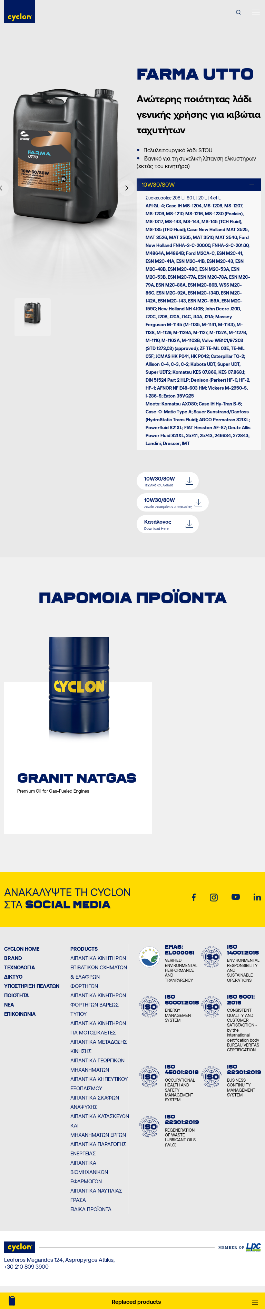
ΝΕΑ (9, 1005)
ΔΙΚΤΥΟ (13, 977)
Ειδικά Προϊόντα (90, 1209)
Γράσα (78, 1200)
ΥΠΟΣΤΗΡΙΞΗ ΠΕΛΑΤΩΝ (31, 986)
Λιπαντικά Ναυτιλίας (96, 1191)
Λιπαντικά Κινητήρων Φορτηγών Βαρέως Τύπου (98, 1004)
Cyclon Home (21, 949)
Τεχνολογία (19, 967)
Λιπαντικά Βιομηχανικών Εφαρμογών (89, 1172)
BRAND (13, 958)
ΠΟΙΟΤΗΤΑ (16, 995)
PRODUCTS (84, 949)
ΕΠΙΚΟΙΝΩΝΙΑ (20, 1014)
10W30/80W (158, 184)
